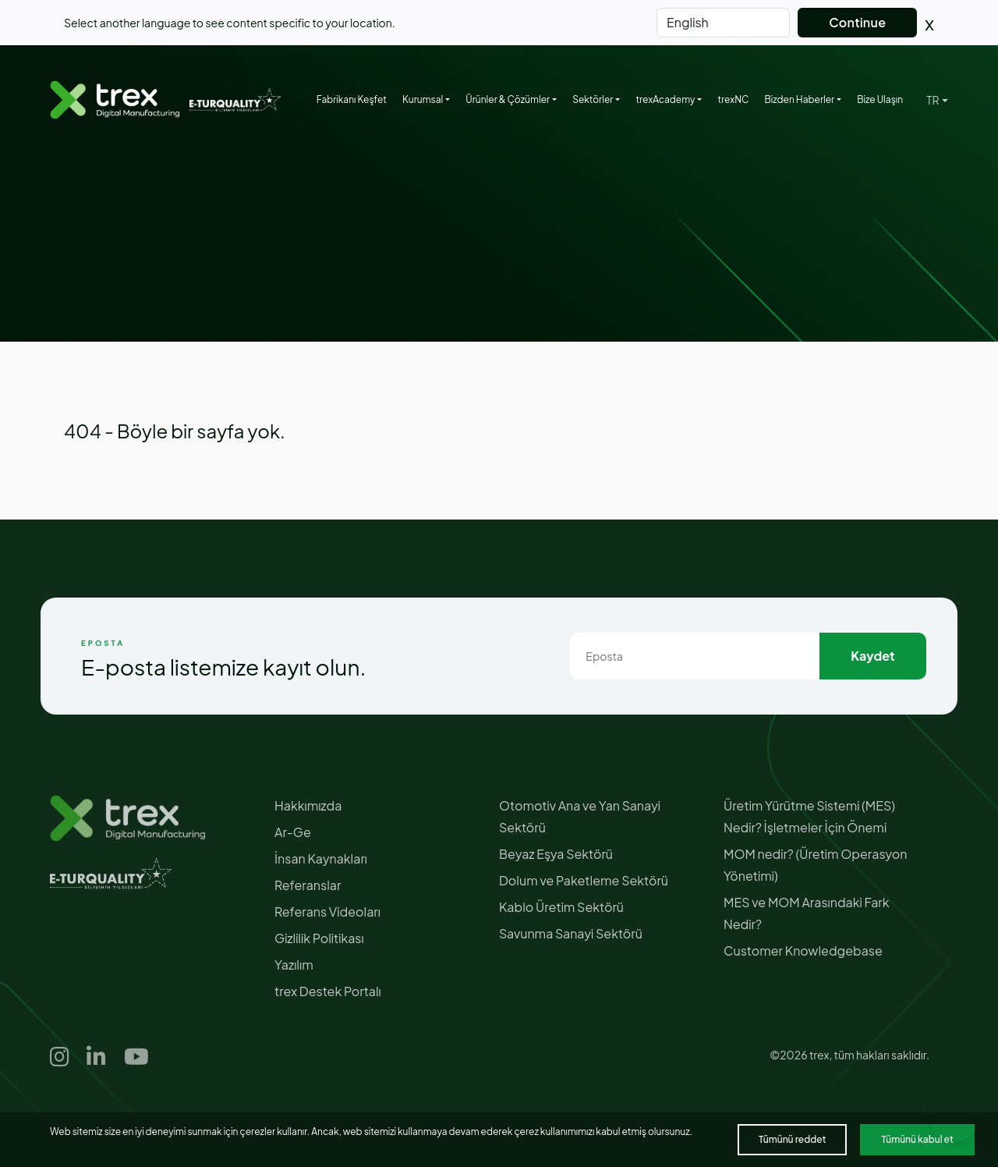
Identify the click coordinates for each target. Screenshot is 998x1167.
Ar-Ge (292, 832)
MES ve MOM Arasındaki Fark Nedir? (807, 913)
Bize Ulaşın (880, 99)
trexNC (732, 99)
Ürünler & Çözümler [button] (507, 99)
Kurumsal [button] (422, 99)
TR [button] (932, 100)
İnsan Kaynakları (320, 858)
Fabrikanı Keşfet (352, 99)
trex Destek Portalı (327, 991)
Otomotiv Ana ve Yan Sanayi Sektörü (579, 816)
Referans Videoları (327, 911)
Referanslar (307, 885)
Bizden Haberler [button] (799, 99)
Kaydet (872, 655)
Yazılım (293, 964)
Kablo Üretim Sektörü (561, 907)
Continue (857, 22)
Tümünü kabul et (917, 1139)
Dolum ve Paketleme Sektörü (583, 880)
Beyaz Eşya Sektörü (556, 854)
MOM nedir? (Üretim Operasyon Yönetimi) (815, 865)
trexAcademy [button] (665, 99)
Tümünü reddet (792, 1139)
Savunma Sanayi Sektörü (570, 933)
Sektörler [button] (592, 99)
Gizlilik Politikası (319, 938)
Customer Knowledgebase (803, 950)
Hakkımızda (308, 805)
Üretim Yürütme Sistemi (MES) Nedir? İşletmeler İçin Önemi (809, 816)
